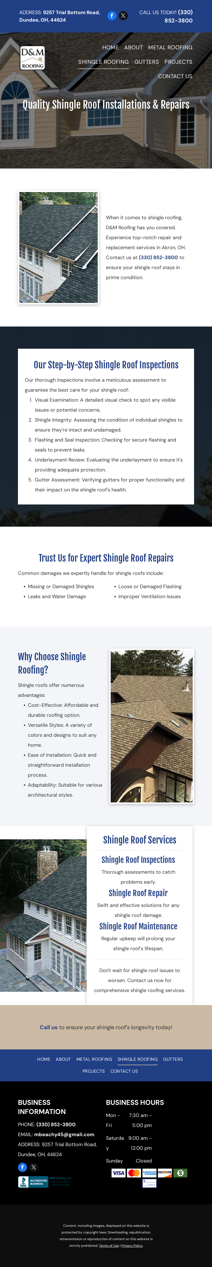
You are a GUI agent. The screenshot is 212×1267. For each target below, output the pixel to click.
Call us (49, 1027)
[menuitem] (108, 47)
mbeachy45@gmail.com (64, 1134)
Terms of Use (109, 1245)
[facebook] (111, 16)
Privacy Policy (132, 1245)
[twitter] (123, 16)
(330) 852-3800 (158, 257)
